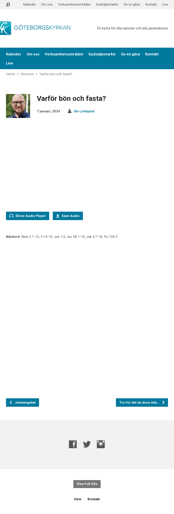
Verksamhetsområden (74, 4)
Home (10, 74)
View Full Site (87, 484)
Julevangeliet (22, 403)
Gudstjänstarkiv (107, 4)
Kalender (29, 4)
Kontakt (151, 4)
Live (165, 4)
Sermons (27, 74)
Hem (77, 499)
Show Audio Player (27, 216)
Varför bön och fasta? (55, 74)
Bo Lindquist (84, 111)
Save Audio (68, 216)
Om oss (47, 4)
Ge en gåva (132, 4)
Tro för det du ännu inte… (142, 403)
